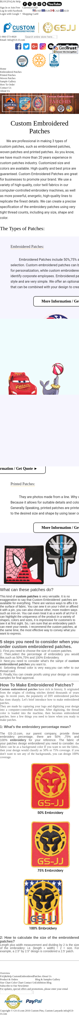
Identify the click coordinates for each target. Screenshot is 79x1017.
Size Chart (5, 982)
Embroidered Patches (10, 71)
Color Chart (17, 982)
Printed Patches (8, 75)
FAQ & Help (14, 1)
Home (3, 68)
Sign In (3, 7)
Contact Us (5, 87)
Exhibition (40, 982)
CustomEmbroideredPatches (26, 976)
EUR (46, 10)
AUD (64, 10)
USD (36, 10)
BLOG (3, 1)
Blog (49, 982)
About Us (5, 90)
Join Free (15, 7)
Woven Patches (7, 78)
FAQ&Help (6, 976)
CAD (55, 10)
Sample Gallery (8, 81)
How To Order (7, 84)
